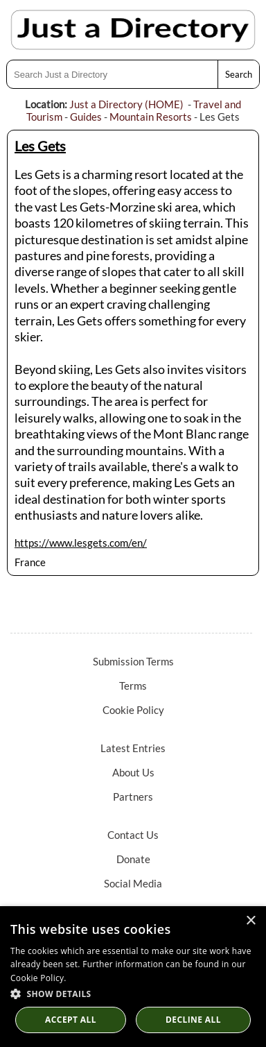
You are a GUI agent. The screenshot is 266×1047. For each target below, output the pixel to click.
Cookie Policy (133, 710)
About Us (133, 772)
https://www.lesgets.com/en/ (81, 542)
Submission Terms (133, 661)
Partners (133, 796)
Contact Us (133, 834)
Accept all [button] (70, 1019)
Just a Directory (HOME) (126, 104)
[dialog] (133, 976)
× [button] (250, 921)
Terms (133, 685)
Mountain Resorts (150, 116)
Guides (86, 116)
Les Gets (40, 145)
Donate (133, 859)
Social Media (133, 883)
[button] (133, 993)
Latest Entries (133, 748)
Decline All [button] (193, 1019)
